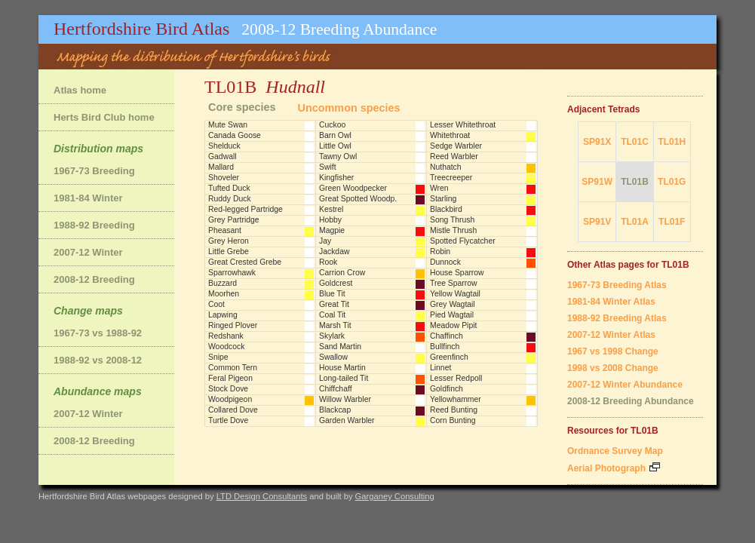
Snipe (218, 357)
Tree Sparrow (453, 283)
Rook (328, 262)
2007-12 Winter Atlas (611, 335)
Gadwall (222, 156)
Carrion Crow (342, 272)
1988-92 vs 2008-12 (98, 360)
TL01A (635, 221)
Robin (440, 251)
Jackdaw (334, 251)
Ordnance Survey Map (615, 451)
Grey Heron (228, 241)
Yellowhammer (455, 399)
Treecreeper (451, 177)
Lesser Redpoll (456, 378)
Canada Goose (234, 135)
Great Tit (334, 304)
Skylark (332, 336)
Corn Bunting (453, 420)
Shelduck (224, 146)
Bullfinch (444, 346)
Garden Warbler (347, 420)
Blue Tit (332, 294)
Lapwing (223, 315)
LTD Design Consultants (261, 496)
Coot (216, 304)
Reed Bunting (453, 410)
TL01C (635, 142)
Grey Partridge (233, 220)
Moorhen (223, 294)
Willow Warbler (345, 399)
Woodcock (226, 346)
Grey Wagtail (452, 304)
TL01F (671, 221)
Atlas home (80, 90)
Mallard (221, 167)
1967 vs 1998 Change (612, 351)
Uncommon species (349, 108)
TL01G (672, 181)
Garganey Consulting (394, 496)
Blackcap (335, 410)
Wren (439, 188)
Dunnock (445, 262)
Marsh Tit (335, 325)
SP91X (597, 142)
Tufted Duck (229, 188)
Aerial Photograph (613, 468)
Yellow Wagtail (455, 294)
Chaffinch (446, 336)
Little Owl (335, 146)
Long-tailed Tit (343, 378)
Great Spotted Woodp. (358, 199)
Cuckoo (332, 125)
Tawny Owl (338, 156)
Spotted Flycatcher (463, 241)
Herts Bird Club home (104, 117)
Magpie (332, 230)
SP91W (597, 181)
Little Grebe (228, 251)
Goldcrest (335, 283)
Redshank (226, 336)
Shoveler (223, 177)
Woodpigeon (230, 399)
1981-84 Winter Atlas (611, 301)
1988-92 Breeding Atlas (617, 318)
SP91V (597, 221)
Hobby (330, 220)
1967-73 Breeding (94, 170)
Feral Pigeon (230, 378)
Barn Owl (335, 135)
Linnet (440, 368)
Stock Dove (228, 389)
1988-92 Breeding (94, 225)
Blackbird (446, 209)
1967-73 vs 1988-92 (98, 333)
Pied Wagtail (452, 315)
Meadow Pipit (453, 325)
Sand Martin (340, 346)
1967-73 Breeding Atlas (617, 285)
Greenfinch (449, 357)
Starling (443, 199)
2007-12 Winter (88, 252)
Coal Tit (332, 315)
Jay (325, 241)
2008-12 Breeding (94, 279)
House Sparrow (457, 272)
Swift (327, 167)
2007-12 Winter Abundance (625, 384)
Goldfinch (446, 389)
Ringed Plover (232, 325)
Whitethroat (450, 135)
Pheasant (224, 230)
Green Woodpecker (353, 188)
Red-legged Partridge (245, 209)
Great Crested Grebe (244, 262)
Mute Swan (227, 125)
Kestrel (331, 209)
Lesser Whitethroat (463, 125)
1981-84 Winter (88, 198)
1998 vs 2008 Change (612, 368)
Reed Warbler (454, 156)
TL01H (672, 142)
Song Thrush (452, 220)
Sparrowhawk (232, 272)
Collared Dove (233, 410)
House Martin (342, 368)
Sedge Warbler (456, 146)
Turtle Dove (228, 420)
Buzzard (222, 283)
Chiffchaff (335, 389)
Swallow (333, 357)
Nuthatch (446, 167)
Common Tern (232, 368)
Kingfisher (336, 177)
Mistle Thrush (453, 230)
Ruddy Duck (229, 199)
